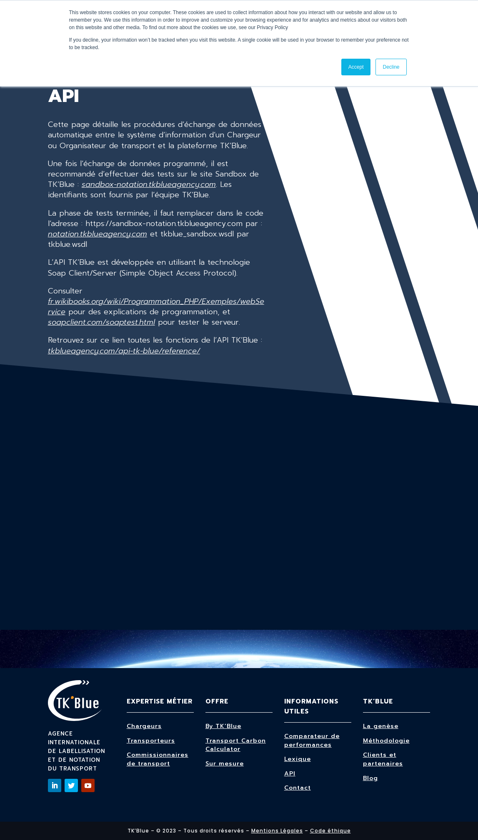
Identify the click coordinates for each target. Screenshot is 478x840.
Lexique (297, 759)
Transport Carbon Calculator (235, 745)
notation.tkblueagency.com (97, 234)
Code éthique (330, 830)
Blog (370, 778)
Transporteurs (151, 740)
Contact (297, 787)
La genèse (380, 726)
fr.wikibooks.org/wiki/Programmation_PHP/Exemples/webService (156, 307)
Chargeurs (144, 726)
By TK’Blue (223, 726)
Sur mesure (224, 763)
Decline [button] (391, 67)
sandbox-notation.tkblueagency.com (149, 184)
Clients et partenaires (383, 759)
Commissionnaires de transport (157, 759)
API (289, 773)
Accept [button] (356, 67)
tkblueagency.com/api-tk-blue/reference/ (124, 351)
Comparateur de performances (312, 740)
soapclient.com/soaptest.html (101, 322)
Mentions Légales (277, 830)
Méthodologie (386, 740)
